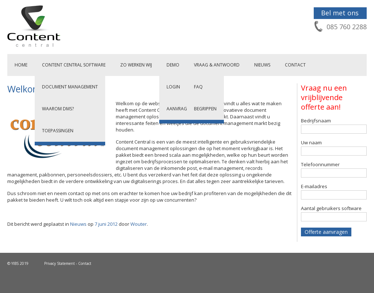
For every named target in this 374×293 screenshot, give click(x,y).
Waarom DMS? (58, 109)
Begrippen (205, 109)
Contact (295, 65)
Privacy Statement (59, 263)
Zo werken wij (136, 65)
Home (21, 65)
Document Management (70, 87)
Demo (173, 65)
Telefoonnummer (320, 164)
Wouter (138, 224)
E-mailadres (314, 186)
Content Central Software (74, 65)
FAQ (198, 87)
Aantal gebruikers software (331, 208)
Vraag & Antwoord (217, 65)
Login (173, 87)
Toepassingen (57, 131)
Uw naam (311, 142)
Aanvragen (179, 109)
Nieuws (262, 65)
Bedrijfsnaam (316, 120)
